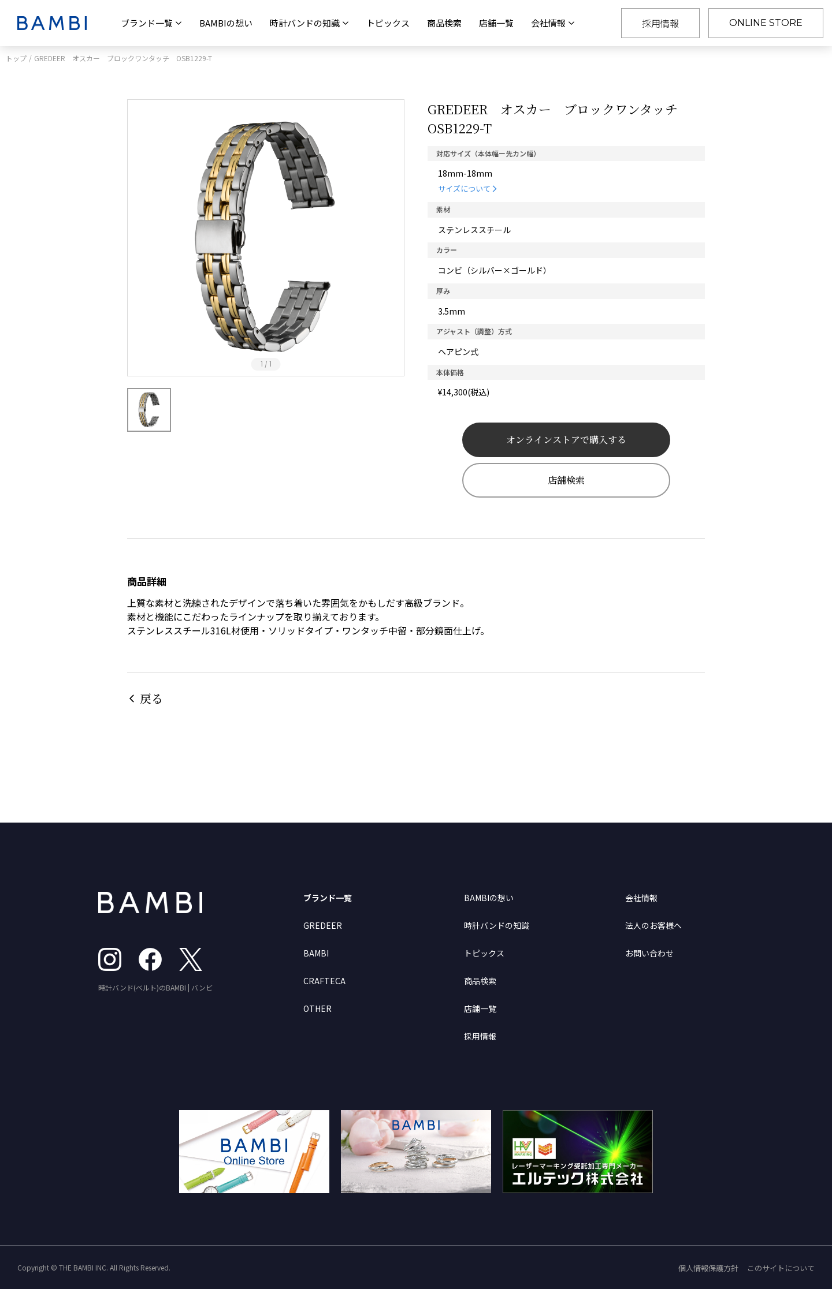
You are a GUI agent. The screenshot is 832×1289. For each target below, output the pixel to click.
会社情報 (641, 897)
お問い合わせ (649, 953)
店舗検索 (566, 480)
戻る (151, 698)
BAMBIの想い (225, 23)
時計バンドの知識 (496, 925)
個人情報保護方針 (708, 1267)
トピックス (388, 23)
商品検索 (444, 23)
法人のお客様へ (653, 925)
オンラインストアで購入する (566, 439)
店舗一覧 (496, 23)
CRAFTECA (324, 981)
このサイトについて (781, 1267)
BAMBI (316, 953)
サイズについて (464, 188)
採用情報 (660, 23)
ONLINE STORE (766, 22)
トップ (16, 58)
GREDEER (322, 925)
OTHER (317, 1008)
